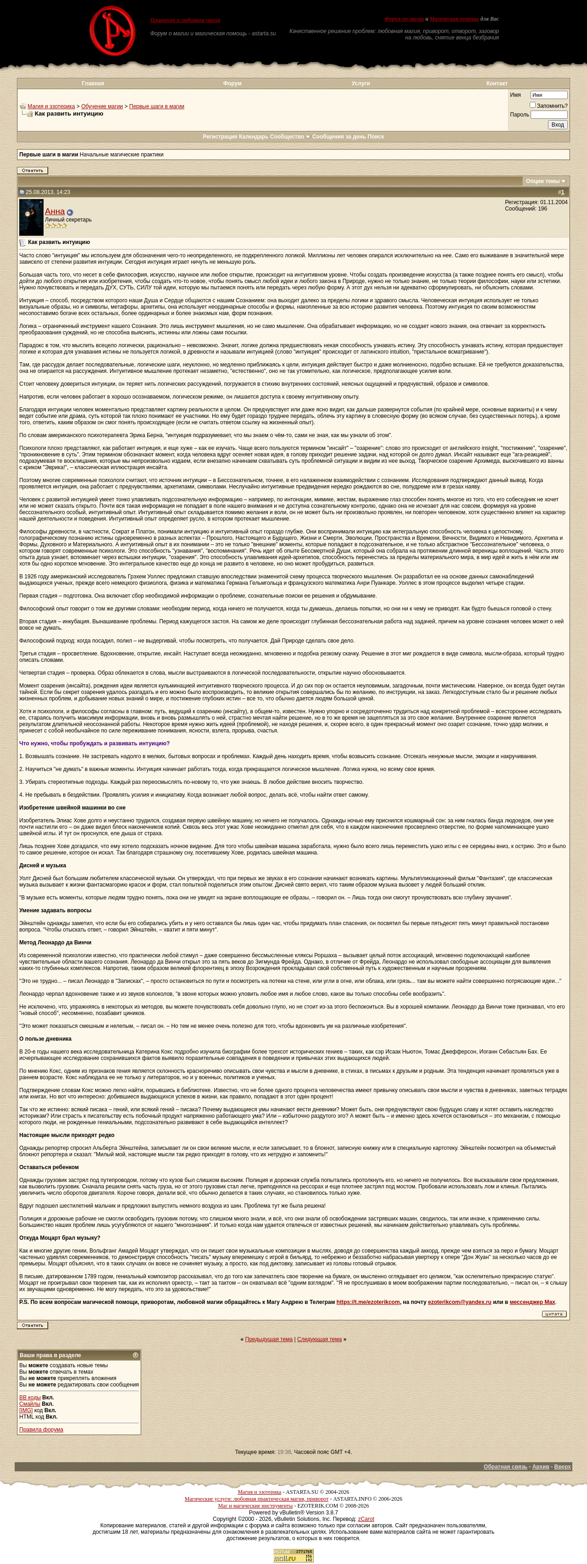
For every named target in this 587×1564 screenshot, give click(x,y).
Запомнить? (549, 106)
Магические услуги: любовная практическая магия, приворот (257, 1499)
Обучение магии (102, 106)
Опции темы (543, 181)
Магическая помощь (454, 19)
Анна (55, 211)
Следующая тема (319, 1339)
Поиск (376, 136)
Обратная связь (505, 1467)
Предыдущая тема (269, 1339)
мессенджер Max (532, 1302)
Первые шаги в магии (156, 106)
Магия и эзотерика (51, 106)
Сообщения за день (339, 136)
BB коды (30, 1397)
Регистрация (220, 136)
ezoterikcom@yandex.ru (459, 1302)
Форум (232, 83)
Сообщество (290, 136)
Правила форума (41, 1429)
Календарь (254, 136)
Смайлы (29, 1404)
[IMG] (26, 1410)
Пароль (519, 114)
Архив (540, 1467)
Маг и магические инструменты (255, 1506)
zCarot (366, 1519)
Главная (93, 83)
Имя (515, 95)
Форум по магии (404, 19)
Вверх (562, 1467)
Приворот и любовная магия (185, 20)
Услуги (361, 83)
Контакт (497, 83)
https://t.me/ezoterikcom (368, 1302)
